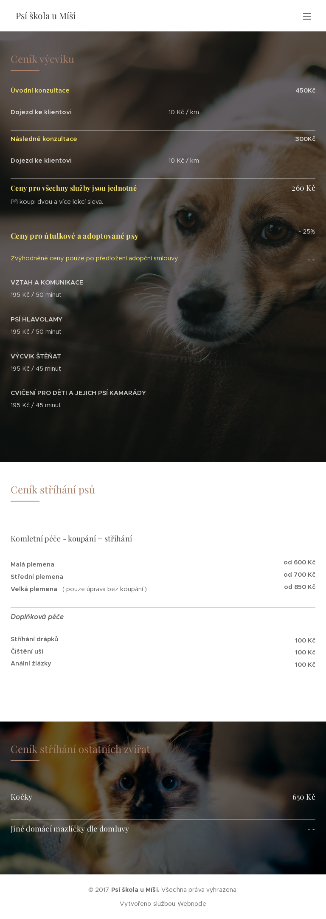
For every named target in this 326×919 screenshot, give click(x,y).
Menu (307, 16)
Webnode (191, 904)
